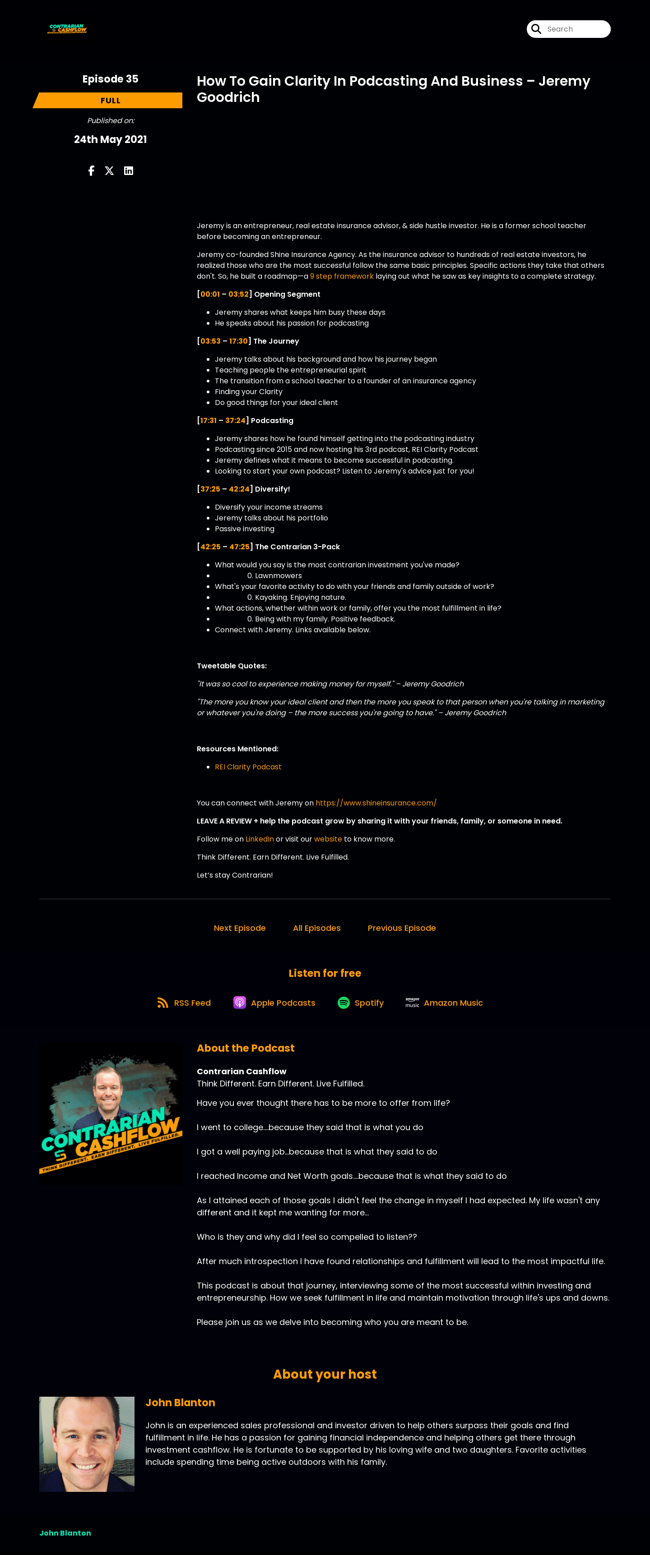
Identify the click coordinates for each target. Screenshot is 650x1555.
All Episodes (317, 928)
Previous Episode (402, 928)
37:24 (235, 420)
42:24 (239, 489)
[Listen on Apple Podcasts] (274, 1004)
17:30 (238, 341)
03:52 (238, 294)
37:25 (210, 489)
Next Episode (240, 928)
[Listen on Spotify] (362, 1003)
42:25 (210, 547)
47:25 (239, 547)
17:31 (208, 420)
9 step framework (342, 276)
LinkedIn (260, 839)
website (328, 839)
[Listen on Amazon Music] (448, 1004)
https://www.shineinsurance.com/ (375, 803)
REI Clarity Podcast (248, 767)
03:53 (210, 341)
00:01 (210, 294)
